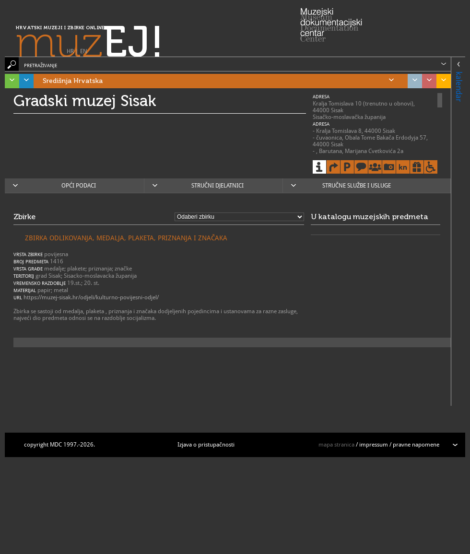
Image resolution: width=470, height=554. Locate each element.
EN (83, 51)
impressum (373, 444)
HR (70, 51)
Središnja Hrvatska (218, 81)
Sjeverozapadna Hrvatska (427, 81)
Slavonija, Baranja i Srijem (441, 81)
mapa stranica (336, 444)
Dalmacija (24, 81)
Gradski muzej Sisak (84, 101)
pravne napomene (416, 444)
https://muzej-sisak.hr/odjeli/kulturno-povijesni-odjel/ (91, 297)
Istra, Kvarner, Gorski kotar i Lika (9, 81)
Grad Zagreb (412, 81)
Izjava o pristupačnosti (206, 444)
